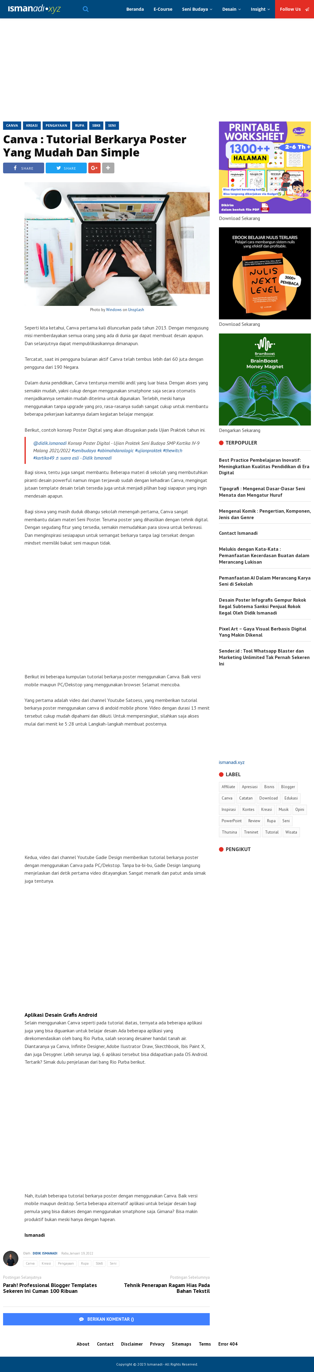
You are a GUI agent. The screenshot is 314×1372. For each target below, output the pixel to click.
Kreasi (32, 125)
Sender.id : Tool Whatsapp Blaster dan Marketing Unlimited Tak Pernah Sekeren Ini (264, 657)
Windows (114, 309)
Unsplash (136, 309)
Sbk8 (96, 125)
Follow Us (294, 9)
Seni (112, 125)
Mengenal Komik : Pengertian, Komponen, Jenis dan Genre (265, 514)
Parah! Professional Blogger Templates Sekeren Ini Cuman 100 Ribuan (50, 1288)
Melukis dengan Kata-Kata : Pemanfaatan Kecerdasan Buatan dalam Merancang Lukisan (264, 555)
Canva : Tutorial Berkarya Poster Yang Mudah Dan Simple (94, 146)
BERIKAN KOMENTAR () (106, 1319)
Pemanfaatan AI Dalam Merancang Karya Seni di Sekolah (265, 581)
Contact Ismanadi (238, 533)
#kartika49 (43, 458)
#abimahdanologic (115, 450)
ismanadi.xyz (232, 762)
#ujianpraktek (148, 450)
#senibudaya (83, 450)
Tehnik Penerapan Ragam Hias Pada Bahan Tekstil (167, 1288)
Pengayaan (56, 125)
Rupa (79, 125)
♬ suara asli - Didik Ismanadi (83, 458)
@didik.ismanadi (50, 443)
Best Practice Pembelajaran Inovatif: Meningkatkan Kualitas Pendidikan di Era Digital (264, 466)
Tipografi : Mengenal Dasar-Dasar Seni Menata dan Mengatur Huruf (262, 491)
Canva (12, 125)
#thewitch (172, 450)
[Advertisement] (157, 72)
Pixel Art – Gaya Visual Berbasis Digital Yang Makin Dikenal (262, 632)
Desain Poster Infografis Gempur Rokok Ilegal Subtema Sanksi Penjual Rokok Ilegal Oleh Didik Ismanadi (262, 606)
